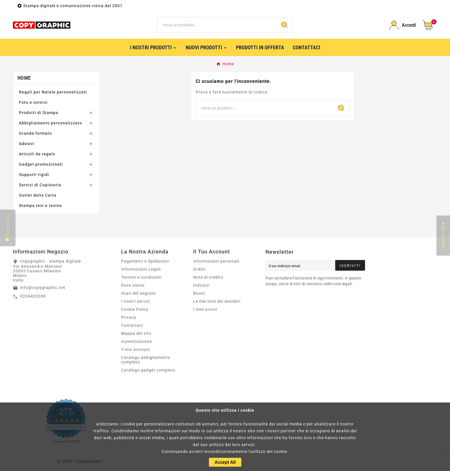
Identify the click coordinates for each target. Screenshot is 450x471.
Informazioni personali (216, 261)
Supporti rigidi (34, 174)
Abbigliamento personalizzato (50, 123)
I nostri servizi (135, 301)
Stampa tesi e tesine (40, 205)
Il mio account (135, 349)
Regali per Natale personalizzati (53, 92)
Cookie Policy (134, 309)
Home (24, 78)
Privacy (128, 317)
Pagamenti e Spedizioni (145, 261)
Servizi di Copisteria (40, 185)
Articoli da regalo (37, 154)
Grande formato (35, 133)
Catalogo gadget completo (148, 370)
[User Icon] (402, 25)
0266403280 (33, 296)
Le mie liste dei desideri (216, 301)
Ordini (199, 269)
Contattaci (132, 325)
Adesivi (26, 143)
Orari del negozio (138, 293)
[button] (443, 236)
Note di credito (208, 277)
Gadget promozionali (41, 164)
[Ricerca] (217, 24)
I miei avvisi (205, 309)
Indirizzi (201, 285)
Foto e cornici (33, 102)
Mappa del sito (136, 333)
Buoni (199, 293)
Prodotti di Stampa (38, 112)
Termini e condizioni (141, 277)
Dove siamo (133, 285)
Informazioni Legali (141, 269)
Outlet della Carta (38, 195)
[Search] (284, 25)
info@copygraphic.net (42, 287)
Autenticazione (136, 341)
